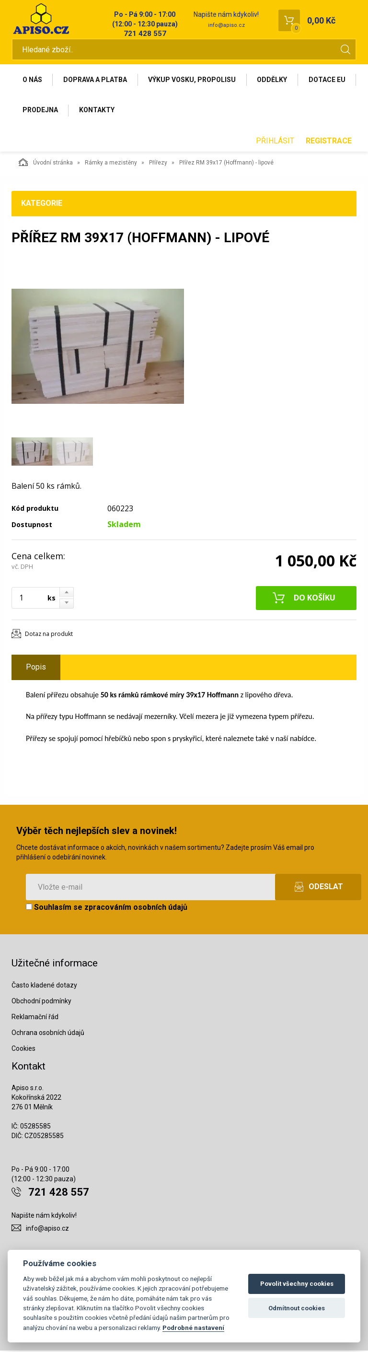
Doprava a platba (95, 80)
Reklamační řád (35, 1018)
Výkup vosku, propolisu (193, 80)
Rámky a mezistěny (111, 163)
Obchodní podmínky (41, 1002)
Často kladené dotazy (44, 986)
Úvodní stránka (46, 163)
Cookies (23, 1049)
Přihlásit (275, 141)
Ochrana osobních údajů (48, 1033)
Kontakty (155, 111)
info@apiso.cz (226, 25)
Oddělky (273, 80)
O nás (32, 80)
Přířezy (158, 163)
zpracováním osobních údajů (135, 908)
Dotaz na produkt (49, 635)
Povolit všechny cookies (297, 1283)
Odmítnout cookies (296, 1308)
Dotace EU (41, 111)
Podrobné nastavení (193, 1327)
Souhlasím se (106, 908)
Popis (36, 667)
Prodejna (98, 111)
